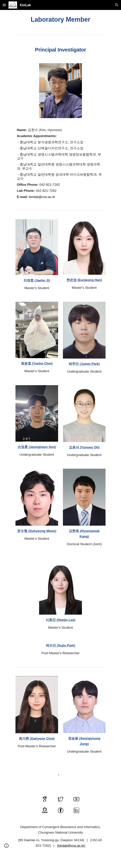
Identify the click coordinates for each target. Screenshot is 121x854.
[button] (4, 5)
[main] (60, 19)
